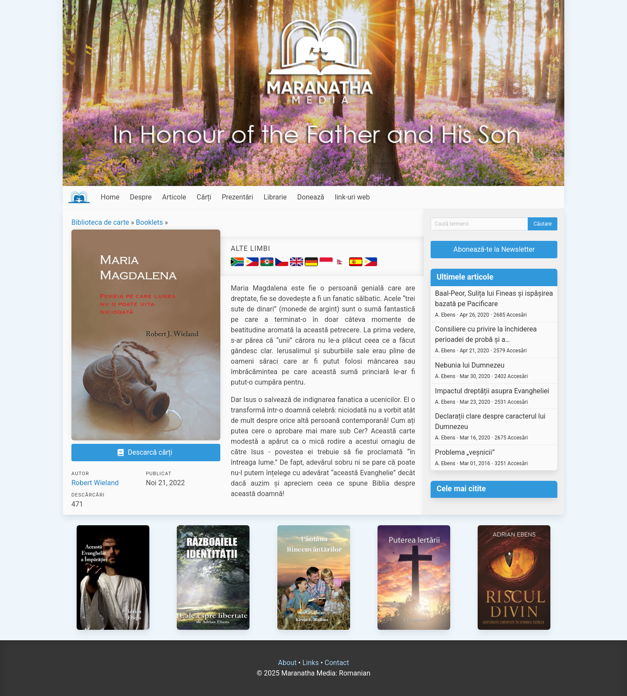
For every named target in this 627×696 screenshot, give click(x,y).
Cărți (204, 197)
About (287, 663)
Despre (141, 197)
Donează (310, 197)
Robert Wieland (95, 483)
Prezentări (237, 197)
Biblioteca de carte (100, 222)
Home (110, 197)
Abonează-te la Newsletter (494, 249)
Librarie (275, 197)
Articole (174, 197)
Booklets (149, 222)
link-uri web (352, 197)
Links (310, 663)
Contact (337, 663)
